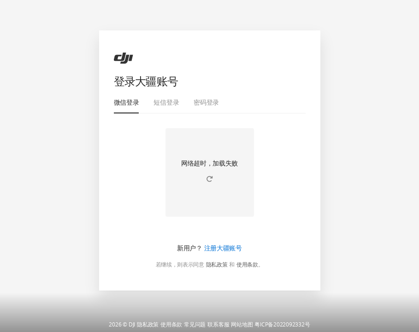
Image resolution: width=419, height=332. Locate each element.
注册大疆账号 (223, 247)
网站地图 (242, 324)
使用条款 (247, 264)
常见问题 (195, 324)
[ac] (123, 58)
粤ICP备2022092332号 (282, 324)
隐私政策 (217, 264)
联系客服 (218, 324)
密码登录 (206, 102)
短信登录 (166, 102)
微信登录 (126, 102)
